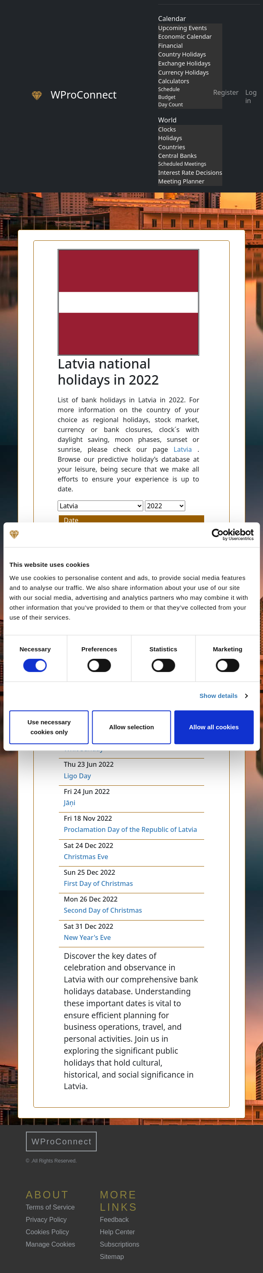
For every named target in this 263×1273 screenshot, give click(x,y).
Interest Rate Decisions (190, 172)
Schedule (168, 89)
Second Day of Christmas (103, 910)
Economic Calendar (185, 36)
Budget (166, 97)
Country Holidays (182, 54)
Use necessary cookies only (49, 727)
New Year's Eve (87, 937)
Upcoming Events (182, 28)
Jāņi (69, 802)
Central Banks (177, 156)
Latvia (183, 449)
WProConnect (62, 1141)
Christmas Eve (86, 856)
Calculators (173, 81)
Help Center (117, 1231)
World (167, 119)
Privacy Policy (46, 1219)
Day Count (170, 104)
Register (226, 92)
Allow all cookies (214, 726)
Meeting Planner (181, 181)
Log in (251, 96)
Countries (171, 147)
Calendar (172, 18)
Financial (170, 45)
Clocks (167, 129)
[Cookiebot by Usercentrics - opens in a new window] (218, 534)
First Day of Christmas (98, 883)
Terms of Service (50, 1207)
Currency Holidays (183, 72)
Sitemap (112, 1256)
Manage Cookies (50, 1244)
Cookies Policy (47, 1231)
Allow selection (131, 726)
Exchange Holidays (184, 63)
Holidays (170, 138)
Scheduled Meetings (182, 163)
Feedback (114, 1219)
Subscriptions (120, 1244)
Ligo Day (77, 775)
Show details (219, 695)
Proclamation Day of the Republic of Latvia (130, 829)
